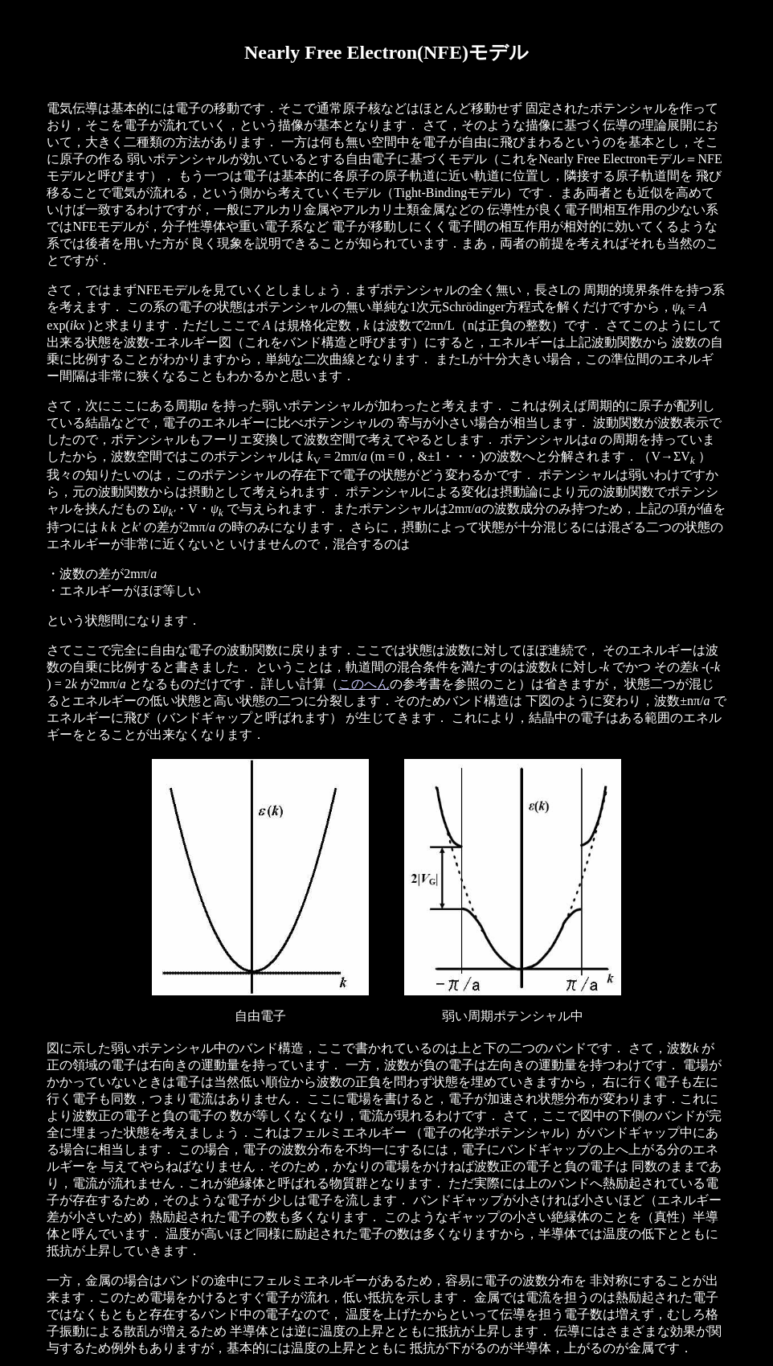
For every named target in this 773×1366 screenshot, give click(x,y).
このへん (364, 684)
